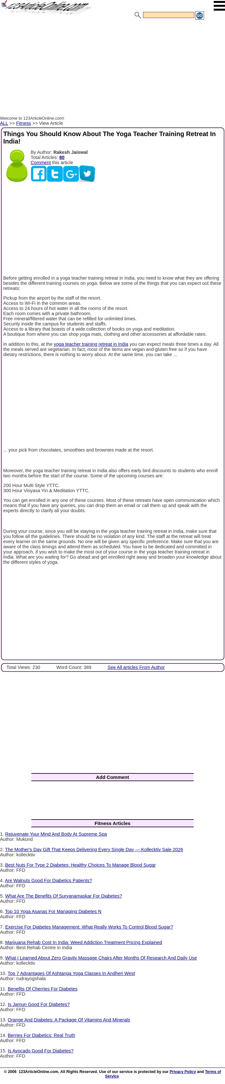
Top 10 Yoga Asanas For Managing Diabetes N (53, 911)
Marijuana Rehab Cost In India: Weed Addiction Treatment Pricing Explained (83, 942)
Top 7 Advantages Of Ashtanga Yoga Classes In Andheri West (71, 973)
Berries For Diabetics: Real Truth (41, 1035)
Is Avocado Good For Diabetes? (41, 1050)
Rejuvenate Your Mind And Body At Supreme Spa (56, 834)
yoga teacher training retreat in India (91, 344)
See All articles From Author (136, 667)
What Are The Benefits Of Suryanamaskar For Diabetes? (63, 896)
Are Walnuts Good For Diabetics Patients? (48, 880)
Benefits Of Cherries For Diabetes (42, 988)
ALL (4, 123)
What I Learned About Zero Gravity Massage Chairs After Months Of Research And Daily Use (101, 957)
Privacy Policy (183, 1071)
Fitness (23, 123)
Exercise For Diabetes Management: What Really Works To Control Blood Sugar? (89, 927)
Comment (41, 162)
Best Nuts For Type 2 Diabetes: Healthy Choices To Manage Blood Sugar (80, 865)
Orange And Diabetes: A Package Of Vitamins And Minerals (69, 1019)
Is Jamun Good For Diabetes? (39, 1004)
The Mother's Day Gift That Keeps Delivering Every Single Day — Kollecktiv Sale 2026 (94, 849)
